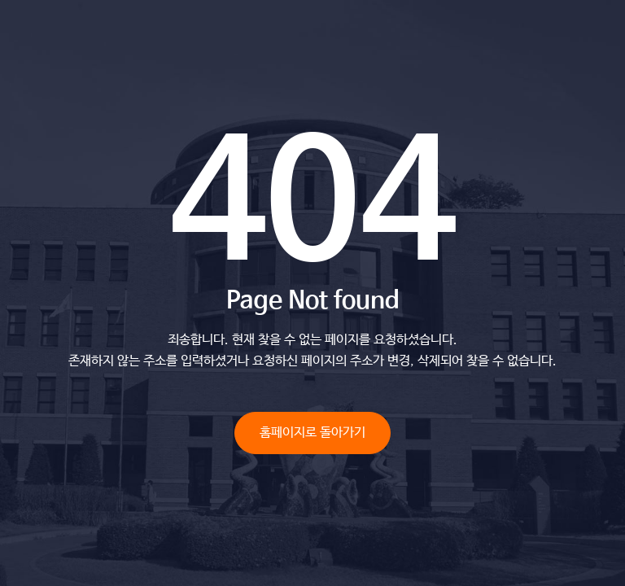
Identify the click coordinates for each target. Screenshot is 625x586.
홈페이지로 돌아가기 (312, 432)
